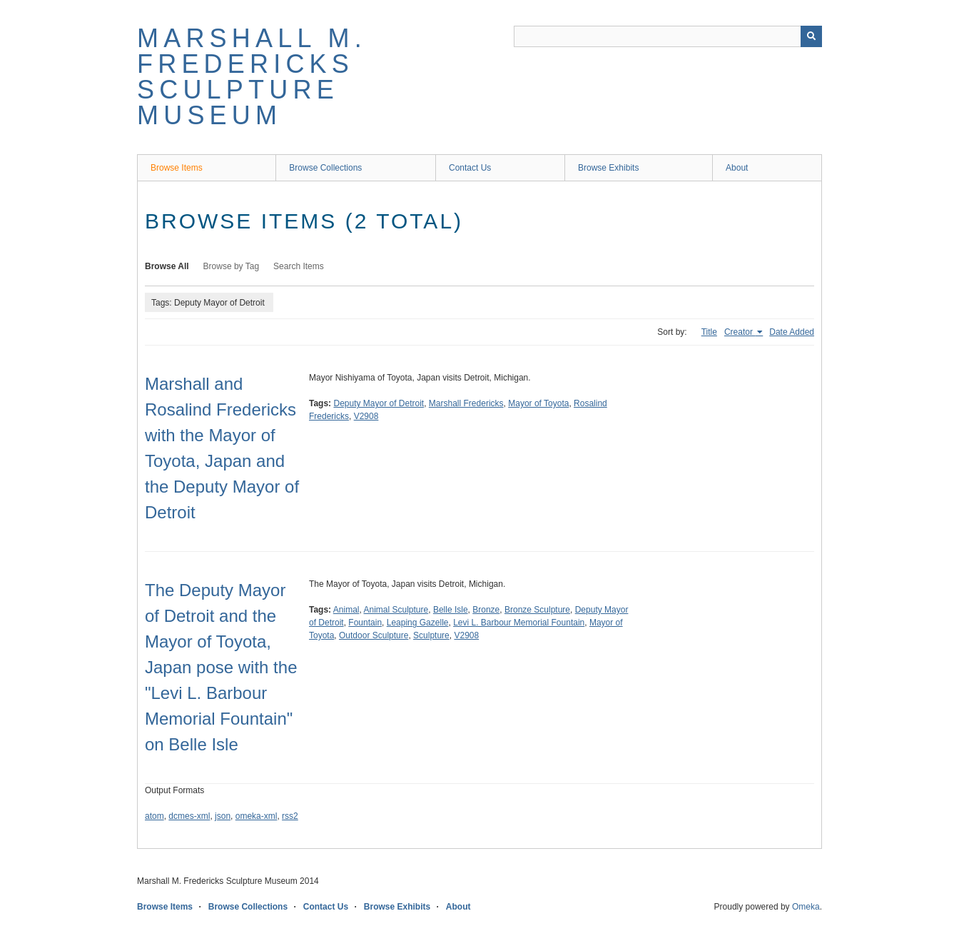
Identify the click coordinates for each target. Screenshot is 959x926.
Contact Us (470, 168)
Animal (346, 610)
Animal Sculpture (396, 610)
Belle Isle (450, 610)
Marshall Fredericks (466, 403)
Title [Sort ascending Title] (709, 332)
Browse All (167, 266)
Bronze (485, 610)
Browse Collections (325, 168)
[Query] (668, 36)
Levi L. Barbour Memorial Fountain (518, 623)
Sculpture (431, 635)
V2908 (366, 416)
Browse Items (177, 168)
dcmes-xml (189, 816)
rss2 (290, 816)
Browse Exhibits (608, 168)
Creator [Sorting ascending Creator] (739, 332)
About (737, 168)
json (222, 816)
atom (154, 816)
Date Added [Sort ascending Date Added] (791, 332)
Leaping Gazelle (418, 623)
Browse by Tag (231, 266)
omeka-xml (256, 816)
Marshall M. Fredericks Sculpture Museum (252, 77)
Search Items (298, 266)
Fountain (365, 623)
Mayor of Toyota (538, 403)
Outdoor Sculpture (373, 635)
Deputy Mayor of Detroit (378, 403)
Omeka (806, 907)
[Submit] (811, 36)
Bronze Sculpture (537, 610)
